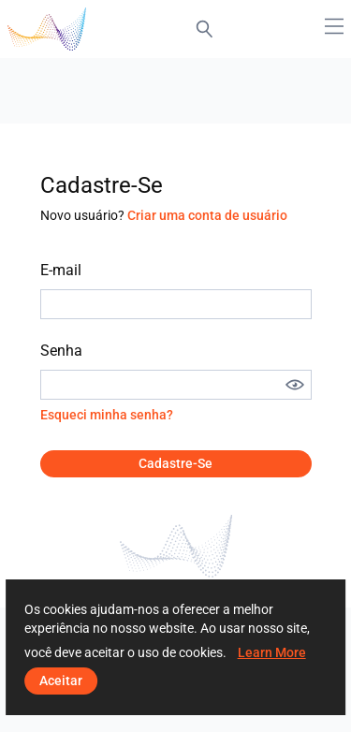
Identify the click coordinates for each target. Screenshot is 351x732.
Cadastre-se (175, 463)
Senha (61, 350)
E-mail (60, 270)
